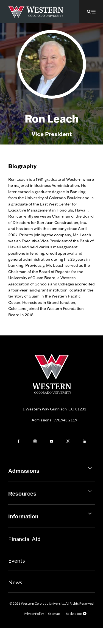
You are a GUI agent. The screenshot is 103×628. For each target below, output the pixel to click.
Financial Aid (24, 538)
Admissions (54, 420)
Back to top (74, 614)
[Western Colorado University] (51, 392)
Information (51, 514)
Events (16, 560)
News (15, 582)
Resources (51, 492)
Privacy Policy (34, 614)
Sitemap (54, 614)
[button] (91, 11)
